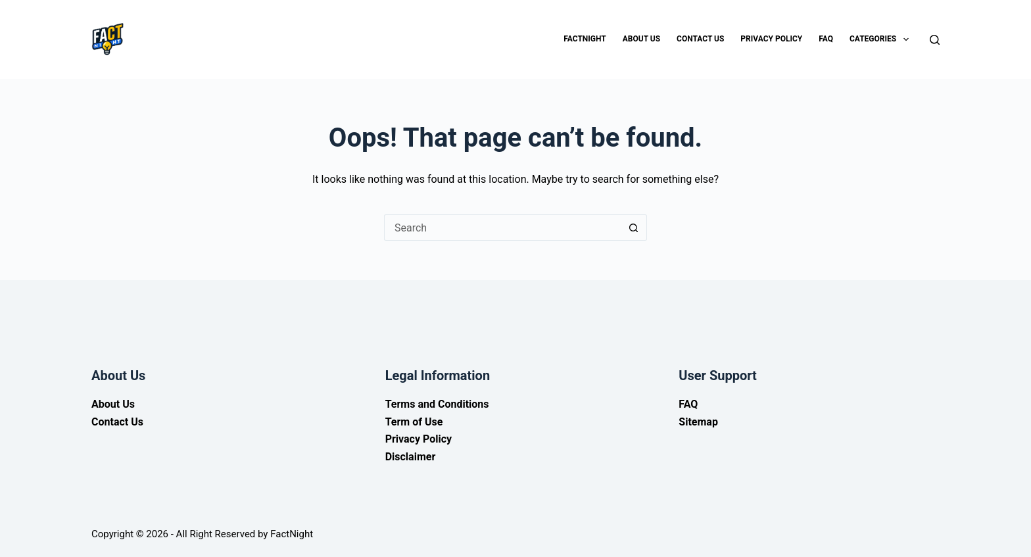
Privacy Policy (771, 38)
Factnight (584, 38)
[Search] (935, 40)
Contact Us (700, 38)
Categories (882, 39)
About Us (641, 38)
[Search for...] (502, 227)
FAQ (826, 38)
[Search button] (634, 227)
